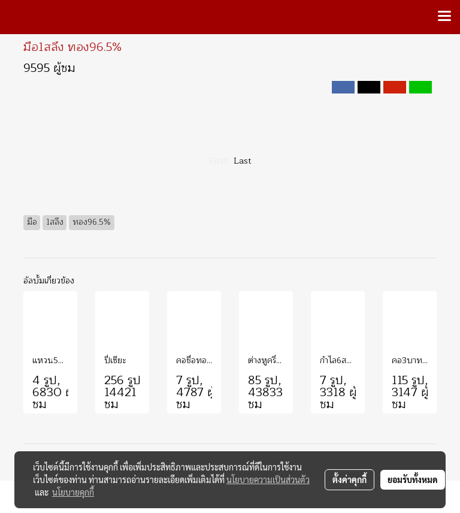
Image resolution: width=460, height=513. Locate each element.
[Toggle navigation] (444, 17)
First (218, 161)
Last (243, 161)
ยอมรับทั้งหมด (413, 479)
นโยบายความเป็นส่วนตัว (268, 479)
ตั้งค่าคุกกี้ (349, 479)
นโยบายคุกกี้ (73, 492)
